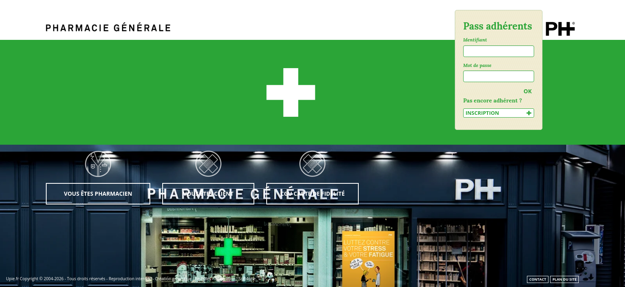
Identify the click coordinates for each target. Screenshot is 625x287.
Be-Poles (203, 278)
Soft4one (247, 278)
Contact (537, 279)
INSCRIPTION (499, 112)
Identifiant (475, 40)
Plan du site (564, 279)
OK (528, 91)
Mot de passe (477, 65)
